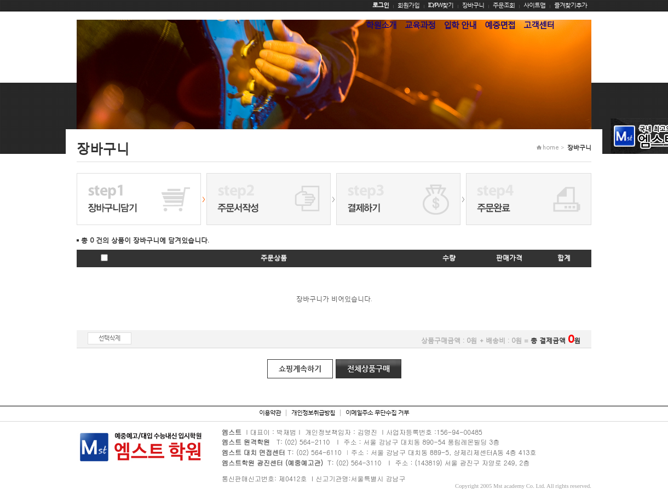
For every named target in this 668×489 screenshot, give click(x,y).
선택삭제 (109, 338)
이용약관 (270, 412)
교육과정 (420, 24)
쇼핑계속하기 (300, 368)
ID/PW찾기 (440, 5)
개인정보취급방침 (313, 412)
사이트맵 (534, 5)
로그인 (380, 5)
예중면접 (500, 24)
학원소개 (381, 24)
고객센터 (538, 24)
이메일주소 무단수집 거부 (377, 412)
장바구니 (473, 5)
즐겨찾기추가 (570, 5)
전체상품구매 (368, 368)
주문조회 (504, 5)
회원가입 (408, 5)
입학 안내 (460, 24)
